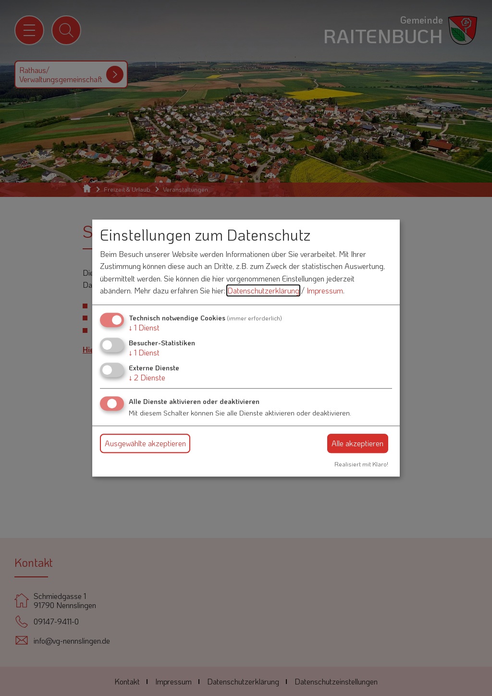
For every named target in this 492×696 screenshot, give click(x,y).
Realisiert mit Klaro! (361, 464)
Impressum (325, 291)
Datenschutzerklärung (263, 291)
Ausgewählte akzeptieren (145, 443)
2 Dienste (147, 378)
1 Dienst (144, 327)
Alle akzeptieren (357, 443)
